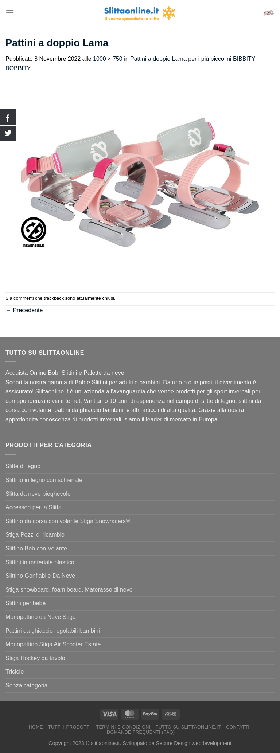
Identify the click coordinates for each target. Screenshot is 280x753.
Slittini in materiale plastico (39, 562)
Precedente (24, 310)
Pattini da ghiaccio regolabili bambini (52, 631)
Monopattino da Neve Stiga (40, 617)
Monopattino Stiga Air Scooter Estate (53, 644)
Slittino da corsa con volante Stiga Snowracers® (67, 521)
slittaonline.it (105, 743)
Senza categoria (26, 685)
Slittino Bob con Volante (36, 548)
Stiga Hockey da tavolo (35, 658)
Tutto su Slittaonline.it (188, 727)
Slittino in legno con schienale (43, 480)
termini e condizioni (123, 727)
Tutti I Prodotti (69, 727)
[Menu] (9, 12)
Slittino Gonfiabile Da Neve (40, 576)
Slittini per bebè (25, 603)
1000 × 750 (107, 59)
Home (36, 727)
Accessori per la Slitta (33, 507)
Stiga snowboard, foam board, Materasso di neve (69, 590)
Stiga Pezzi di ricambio (35, 535)
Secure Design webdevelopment (194, 743)
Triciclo (14, 671)
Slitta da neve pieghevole (38, 494)
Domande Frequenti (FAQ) (141, 732)
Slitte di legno (22, 466)
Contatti (237, 727)
